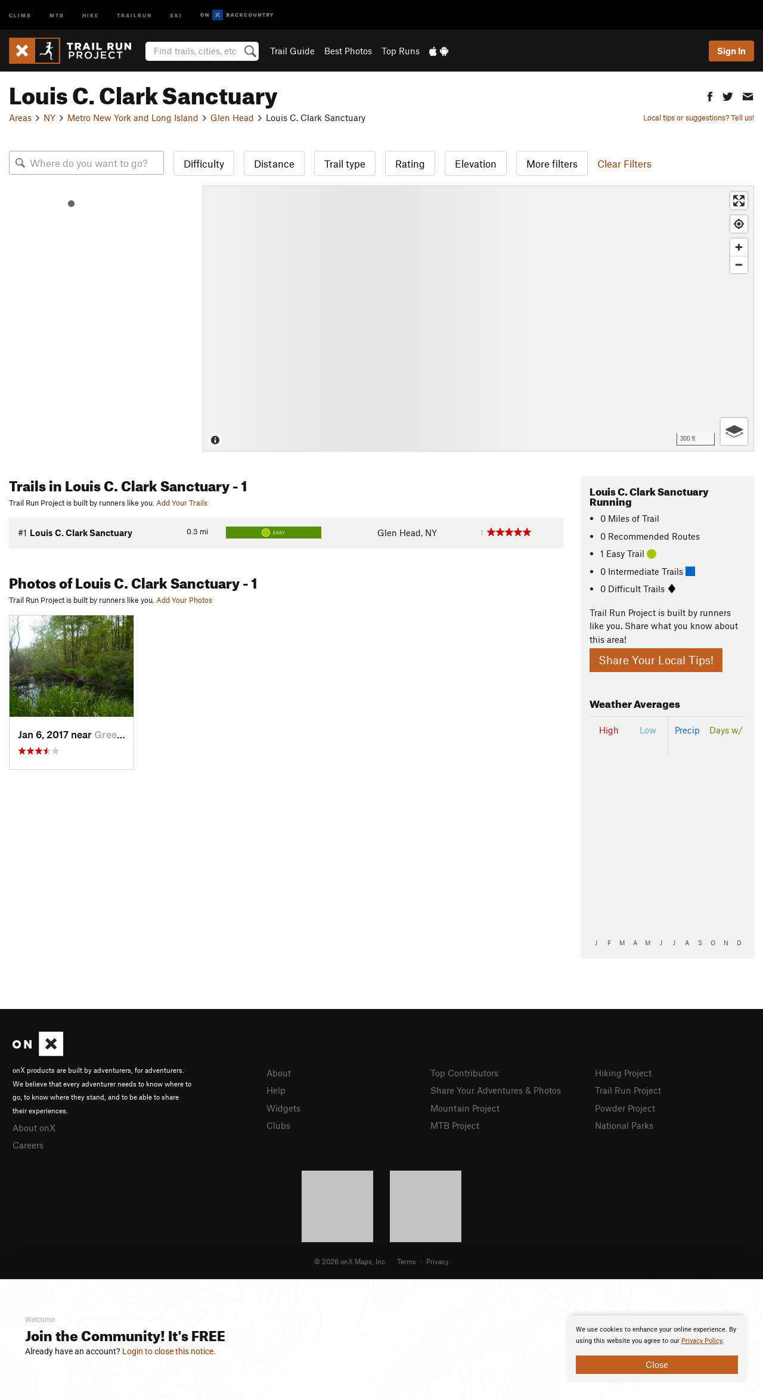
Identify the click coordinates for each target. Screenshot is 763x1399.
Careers (28, 1145)
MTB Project (454, 1125)
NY (49, 117)
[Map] (478, 318)
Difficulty (204, 163)
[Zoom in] (739, 247)
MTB (56, 14)
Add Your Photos (184, 600)
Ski (176, 14)
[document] (657, 1349)
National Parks (624, 1125)
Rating (410, 163)
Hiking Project (623, 1072)
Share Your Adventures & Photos (495, 1090)
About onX (34, 1127)
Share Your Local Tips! (656, 660)
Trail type (344, 163)
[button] (710, 95)
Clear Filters (624, 163)
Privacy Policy (701, 1341)
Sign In (731, 50)
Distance (274, 163)
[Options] (734, 431)
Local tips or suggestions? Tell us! (698, 117)
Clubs (278, 1125)
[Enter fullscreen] (739, 200)
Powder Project (625, 1108)
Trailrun (134, 14)
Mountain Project (465, 1108)
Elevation (476, 163)
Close (657, 1364)
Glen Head (232, 117)
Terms (406, 1261)
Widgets (283, 1108)
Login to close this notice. (169, 1351)
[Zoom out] (739, 264)
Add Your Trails (181, 502)
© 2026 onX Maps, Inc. (350, 1261)
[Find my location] (739, 224)
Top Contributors (464, 1072)
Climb (20, 14)
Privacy (437, 1261)
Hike (90, 14)
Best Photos (348, 50)
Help (276, 1090)
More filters (552, 163)
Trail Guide (292, 50)
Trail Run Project (628, 1090)
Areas (20, 117)
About (278, 1072)
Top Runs (401, 50)
